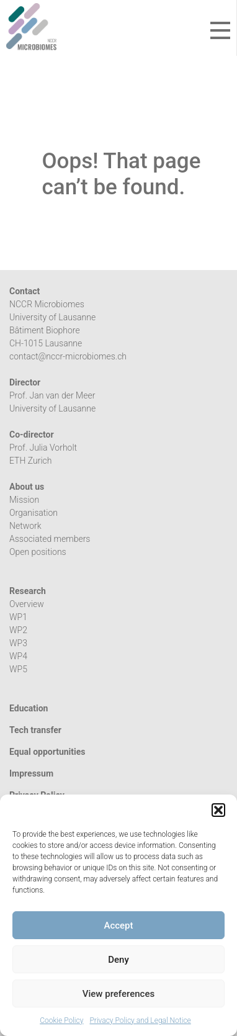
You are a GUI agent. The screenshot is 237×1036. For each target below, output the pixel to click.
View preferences (118, 993)
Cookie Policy (61, 1020)
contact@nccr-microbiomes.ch (68, 356)
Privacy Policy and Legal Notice (139, 1020)
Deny (118, 959)
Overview (26, 604)
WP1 (18, 617)
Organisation (33, 513)
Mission (24, 500)
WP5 (18, 669)
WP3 (18, 643)
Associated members (49, 539)
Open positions (37, 552)
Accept (118, 925)
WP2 (18, 630)
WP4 (18, 656)
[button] (218, 810)
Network (25, 526)
